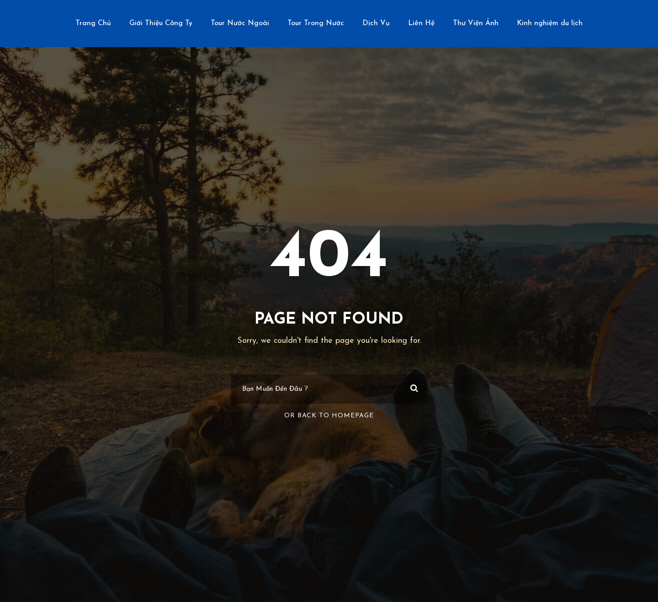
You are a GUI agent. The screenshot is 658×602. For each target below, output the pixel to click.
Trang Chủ (93, 23)
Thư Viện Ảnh (476, 23)
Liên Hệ (421, 23)
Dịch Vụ (376, 23)
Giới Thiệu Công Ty (160, 23)
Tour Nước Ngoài (240, 23)
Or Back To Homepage (329, 415)
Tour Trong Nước (315, 23)
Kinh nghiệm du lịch (550, 23)
